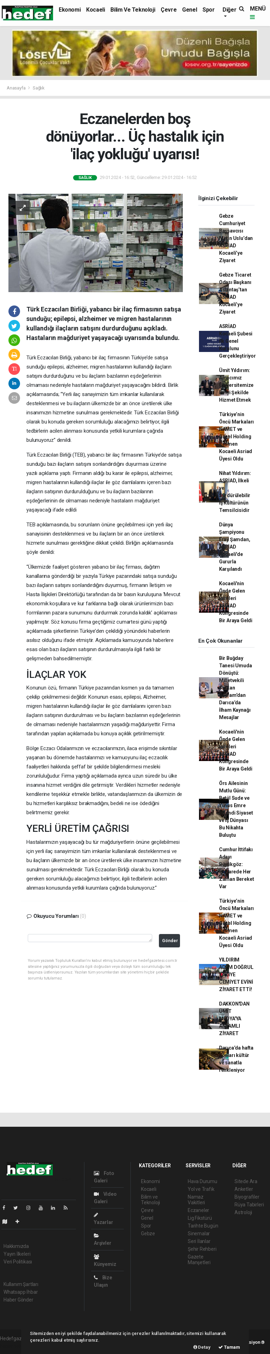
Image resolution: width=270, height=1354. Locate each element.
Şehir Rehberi (202, 1249)
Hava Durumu (202, 1181)
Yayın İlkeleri (17, 1254)
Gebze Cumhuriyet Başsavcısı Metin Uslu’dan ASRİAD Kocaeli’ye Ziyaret (236, 238)
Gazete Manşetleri (199, 1259)
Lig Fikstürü (200, 1218)
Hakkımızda (16, 1246)
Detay (202, 1347)
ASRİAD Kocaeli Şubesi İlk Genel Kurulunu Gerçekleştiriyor (237, 341)
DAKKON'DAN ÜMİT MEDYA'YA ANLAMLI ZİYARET (234, 1018)
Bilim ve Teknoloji (132, 9)
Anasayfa (16, 88)
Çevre (168, 9)
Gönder (170, 940)
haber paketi (13, 1346)
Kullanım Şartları (21, 1284)
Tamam (229, 1347)
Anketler (243, 1189)
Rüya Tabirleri (249, 1204)
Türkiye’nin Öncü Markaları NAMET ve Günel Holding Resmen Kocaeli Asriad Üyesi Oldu (236, 437)
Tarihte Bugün (203, 1226)
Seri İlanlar (199, 1241)
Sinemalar (199, 1233)
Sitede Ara (245, 1181)
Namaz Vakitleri (196, 1199)
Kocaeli (95, 9)
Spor (208, 9)
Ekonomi (70, 9)
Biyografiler (246, 1197)
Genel (189, 9)
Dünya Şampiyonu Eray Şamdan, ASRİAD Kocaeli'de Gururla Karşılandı (234, 547)
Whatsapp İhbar (21, 1292)
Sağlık (39, 88)
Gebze (148, 1233)
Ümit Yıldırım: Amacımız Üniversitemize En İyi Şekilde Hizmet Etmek (236, 385)
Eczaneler (198, 1210)
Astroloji (243, 1212)
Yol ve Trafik (201, 1189)
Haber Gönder (18, 1300)
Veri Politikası (18, 1262)
